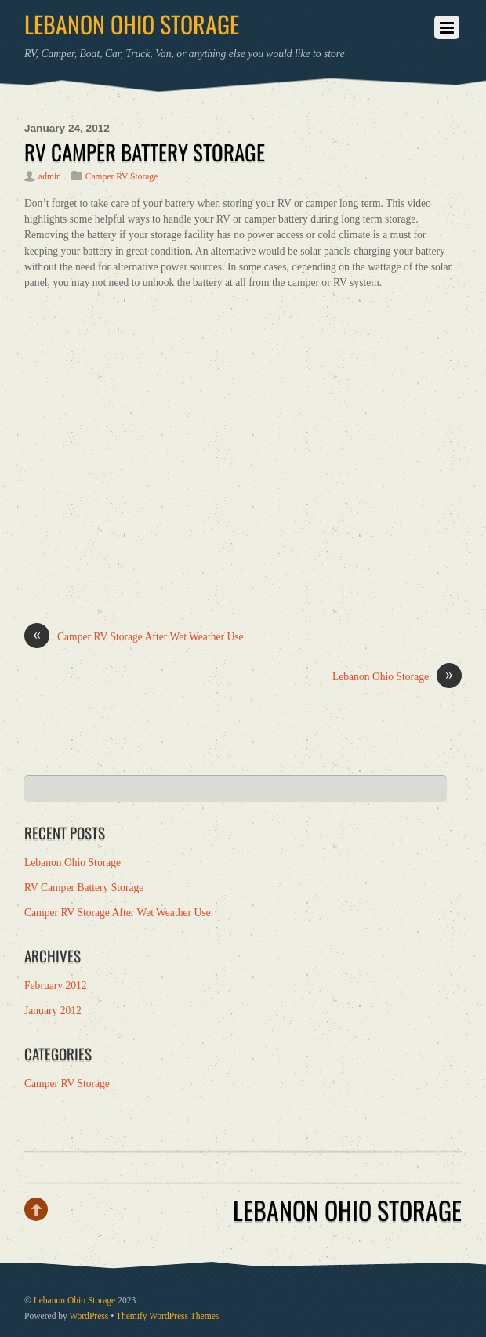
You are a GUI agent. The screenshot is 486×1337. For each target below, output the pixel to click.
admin (49, 177)
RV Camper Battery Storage (144, 152)
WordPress (89, 1316)
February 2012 (55, 985)
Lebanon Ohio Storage (397, 677)
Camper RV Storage (121, 177)
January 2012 (53, 1010)
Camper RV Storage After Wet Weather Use (134, 637)
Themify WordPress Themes (167, 1316)
